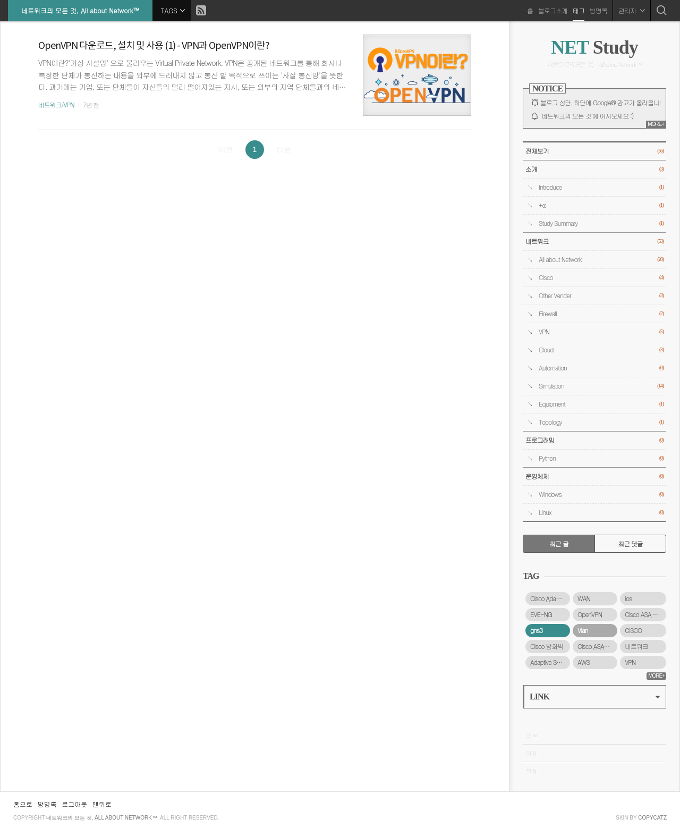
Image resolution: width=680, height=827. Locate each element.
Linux (601, 512)
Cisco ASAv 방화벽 (597, 646)
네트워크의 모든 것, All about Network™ (80, 10)
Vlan (582, 630)
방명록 (598, 10)
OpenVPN (589, 614)
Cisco (601, 277)
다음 (283, 149)
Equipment (601, 404)
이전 (225, 149)
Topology (601, 422)
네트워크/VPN (56, 104)
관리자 (631, 10)
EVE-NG (541, 614)
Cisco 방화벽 (546, 646)
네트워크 (594, 241)
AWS (583, 662)
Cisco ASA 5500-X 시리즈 (645, 614)
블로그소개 (552, 10)
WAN (583, 598)
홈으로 (22, 803)
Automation (601, 368)
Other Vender (601, 296)
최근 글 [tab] (558, 543)
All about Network (601, 259)
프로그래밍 (594, 440)
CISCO (633, 630)
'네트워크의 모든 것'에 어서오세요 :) (586, 116)
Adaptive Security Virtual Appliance (550, 662)
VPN (601, 332)
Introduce (601, 187)
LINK (595, 696)
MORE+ (656, 124)
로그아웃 (74, 803)
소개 (594, 169)
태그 (578, 10)
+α (601, 205)
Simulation (601, 386)
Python (601, 458)
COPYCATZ (652, 818)
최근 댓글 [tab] (630, 543)
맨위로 (102, 803)
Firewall (601, 314)
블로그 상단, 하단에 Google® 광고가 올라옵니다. (603, 102)
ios (628, 598)
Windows (601, 494)
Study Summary (601, 223)
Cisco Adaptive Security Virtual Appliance (550, 598)
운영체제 (594, 476)
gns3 (536, 630)
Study (594, 47)
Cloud (601, 350)
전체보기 (594, 151)
